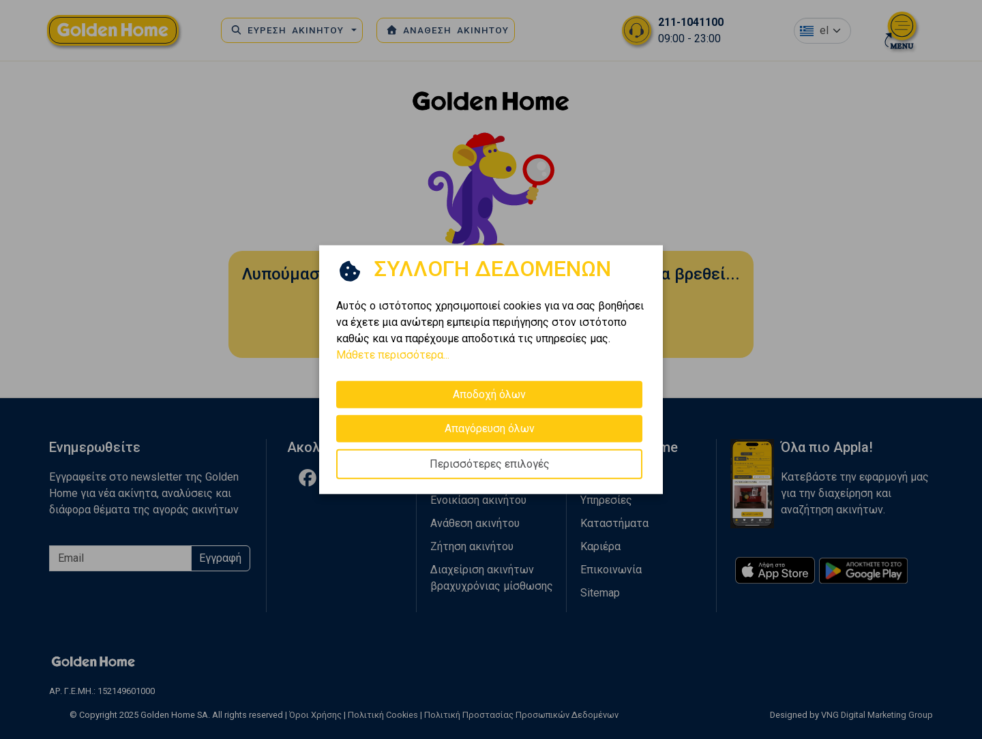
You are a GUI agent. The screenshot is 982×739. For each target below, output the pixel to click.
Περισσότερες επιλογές (490, 463)
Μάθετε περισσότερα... (392, 354)
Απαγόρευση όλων (490, 428)
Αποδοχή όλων (489, 394)
